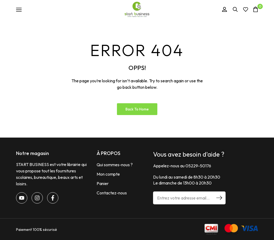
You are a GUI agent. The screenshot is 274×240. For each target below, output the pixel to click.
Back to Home (137, 109)
